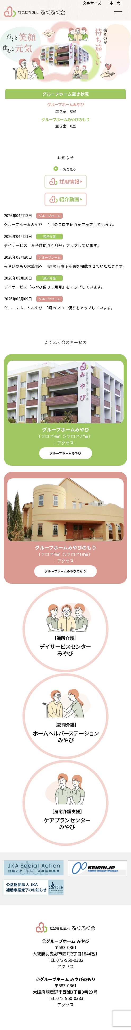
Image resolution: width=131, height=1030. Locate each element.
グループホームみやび (66, 453)
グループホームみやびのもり (65, 571)
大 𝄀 (118, 3)
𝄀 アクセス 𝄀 (65, 442)
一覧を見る (68, 169)
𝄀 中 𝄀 (111, 3)
